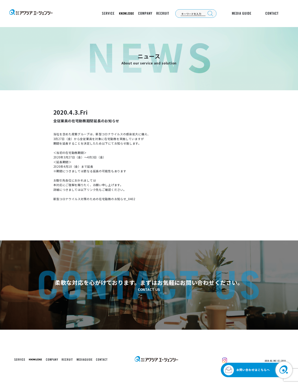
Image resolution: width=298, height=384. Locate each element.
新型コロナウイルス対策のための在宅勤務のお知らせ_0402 (94, 199)
